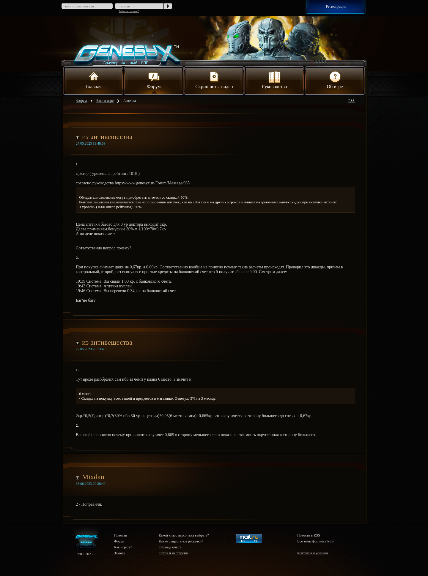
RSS (351, 101)
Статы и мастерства (173, 553)
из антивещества (107, 136)
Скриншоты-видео (214, 79)
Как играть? (123, 547)
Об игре (335, 79)
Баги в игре (105, 101)
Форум (153, 79)
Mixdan (93, 477)
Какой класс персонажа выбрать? (184, 535)
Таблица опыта (170, 547)
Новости (120, 535)
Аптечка (129, 101)
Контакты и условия (312, 553)
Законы (119, 553)
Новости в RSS (308, 535)
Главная (94, 79)
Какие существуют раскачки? (181, 541)
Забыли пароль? (129, 11)
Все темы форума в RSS (315, 541)
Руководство (274, 79)
